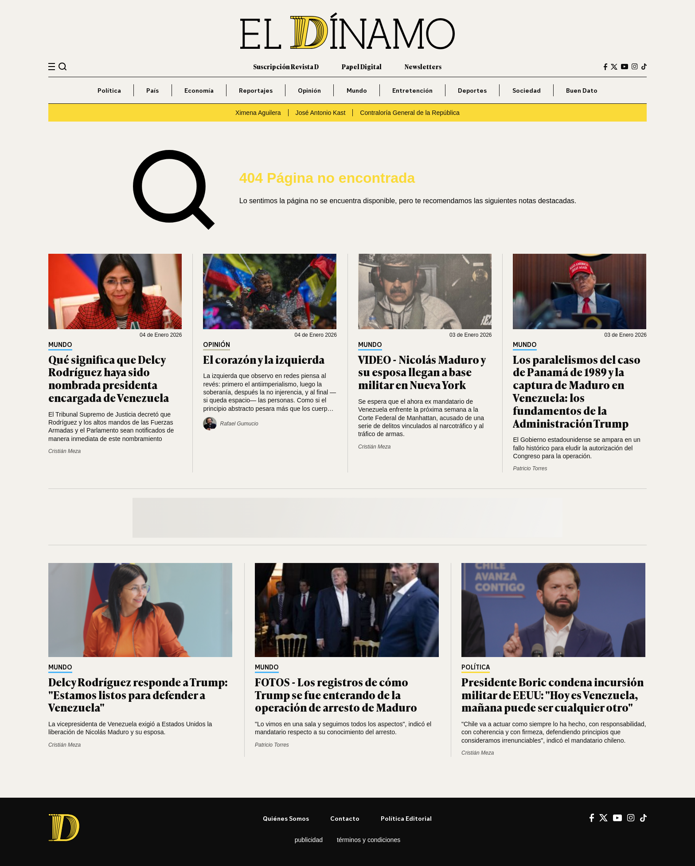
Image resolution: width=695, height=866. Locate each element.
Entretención (412, 90)
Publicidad (309, 839)
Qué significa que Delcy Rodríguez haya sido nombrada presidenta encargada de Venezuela (108, 378)
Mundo (357, 90)
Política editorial (406, 818)
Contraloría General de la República (410, 112)
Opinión (309, 90)
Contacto (344, 818)
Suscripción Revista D (286, 66)
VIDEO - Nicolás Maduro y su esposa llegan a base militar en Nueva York (421, 372)
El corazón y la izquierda (263, 359)
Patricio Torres (530, 468)
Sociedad (526, 90)
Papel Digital (362, 66)
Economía (199, 90)
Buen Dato (581, 90)
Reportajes (256, 90)
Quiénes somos (286, 818)
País (152, 90)
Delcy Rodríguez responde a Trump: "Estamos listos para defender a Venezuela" (138, 694)
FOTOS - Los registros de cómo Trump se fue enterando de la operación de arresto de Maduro (336, 694)
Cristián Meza (64, 451)
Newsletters (423, 66)
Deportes (472, 90)
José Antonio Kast (321, 112)
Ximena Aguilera (258, 112)
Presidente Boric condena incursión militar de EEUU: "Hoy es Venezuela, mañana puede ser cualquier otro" (552, 694)
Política (109, 90)
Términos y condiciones (368, 839)
